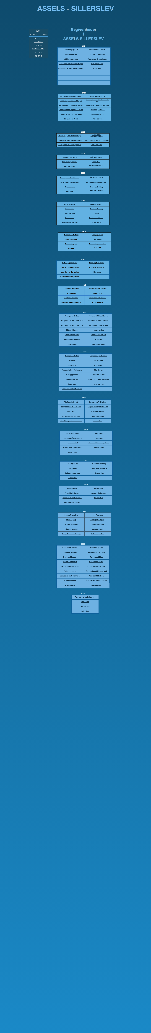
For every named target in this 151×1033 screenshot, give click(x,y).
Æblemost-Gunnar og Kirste (98, 443)
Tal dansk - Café (71, 54)
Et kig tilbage (96, 222)
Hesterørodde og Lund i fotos (71, 110)
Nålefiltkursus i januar (97, 50)
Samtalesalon (70, 213)
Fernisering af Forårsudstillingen (71, 64)
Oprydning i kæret (96, 177)
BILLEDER (38, 38)
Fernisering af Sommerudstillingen (70, 68)
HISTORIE (38, 52)
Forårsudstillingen (96, 157)
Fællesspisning (97, 114)
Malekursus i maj (97, 64)
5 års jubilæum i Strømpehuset (69, 145)
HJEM (38, 31)
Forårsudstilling (96, 204)
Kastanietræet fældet (69, 157)
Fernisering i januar (71, 50)
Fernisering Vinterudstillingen (71, 96)
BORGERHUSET (38, 49)
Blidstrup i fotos (98, 110)
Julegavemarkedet (96, 190)
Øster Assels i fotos (97, 96)
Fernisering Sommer (69, 162)
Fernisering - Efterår (96, 218)
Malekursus (98, 119)
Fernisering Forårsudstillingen (71, 101)
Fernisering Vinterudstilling (96, 182)
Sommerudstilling (96, 187)
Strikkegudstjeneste (97, 54)
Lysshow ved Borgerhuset (71, 114)
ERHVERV (38, 45)
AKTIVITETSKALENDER (38, 34)
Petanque (69, 191)
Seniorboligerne (96, 548)
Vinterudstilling (69, 204)
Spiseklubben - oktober (70, 222)
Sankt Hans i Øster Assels (69, 182)
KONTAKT (38, 56)
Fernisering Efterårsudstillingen (97, 105)
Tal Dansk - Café (71, 119)
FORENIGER (38, 42)
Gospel (96, 213)
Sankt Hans (97, 68)
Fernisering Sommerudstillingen (71, 105)
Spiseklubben (70, 187)
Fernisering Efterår (96, 165)
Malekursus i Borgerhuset (97, 59)
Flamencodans (69, 166)
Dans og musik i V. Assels (69, 178)
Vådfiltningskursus (71, 59)
